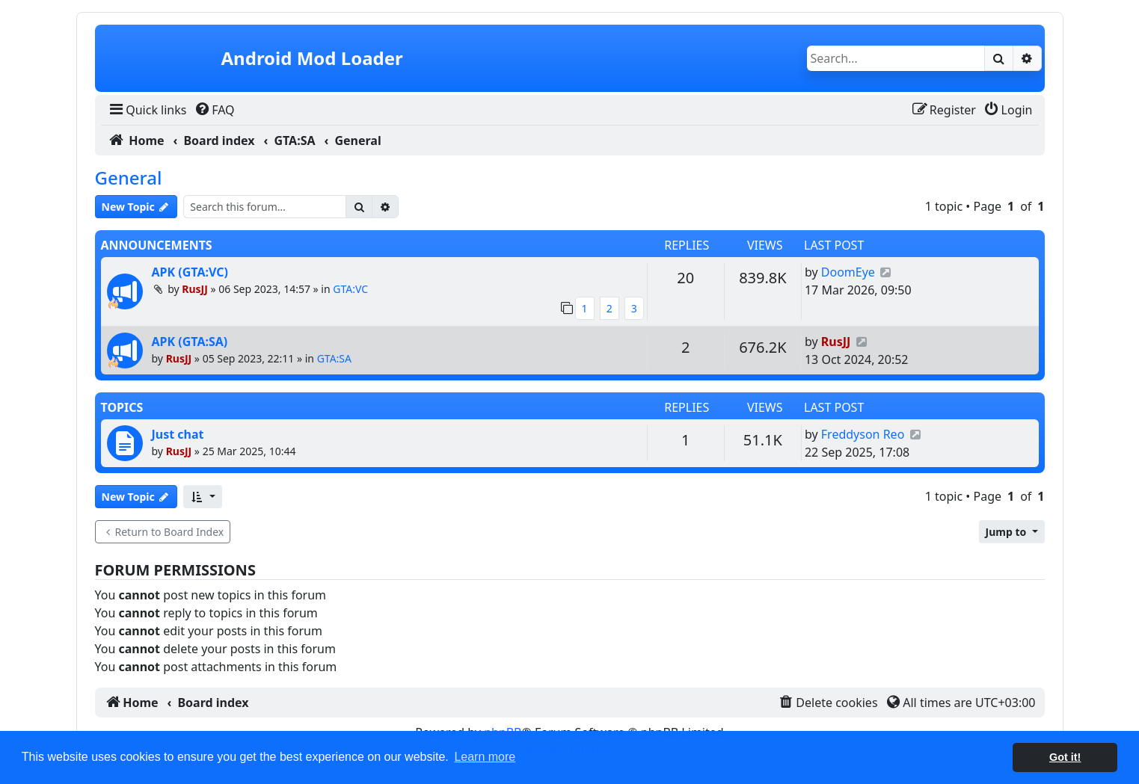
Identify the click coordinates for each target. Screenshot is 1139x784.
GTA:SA (334, 358)
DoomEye (848, 272)
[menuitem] (147, 110)
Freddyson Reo (863, 434)
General (128, 177)
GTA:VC (350, 289)
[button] (202, 496)
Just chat (178, 434)
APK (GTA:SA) (190, 341)
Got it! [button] (1065, 757)
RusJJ (195, 289)
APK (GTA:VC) (190, 272)
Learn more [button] (484, 756)
